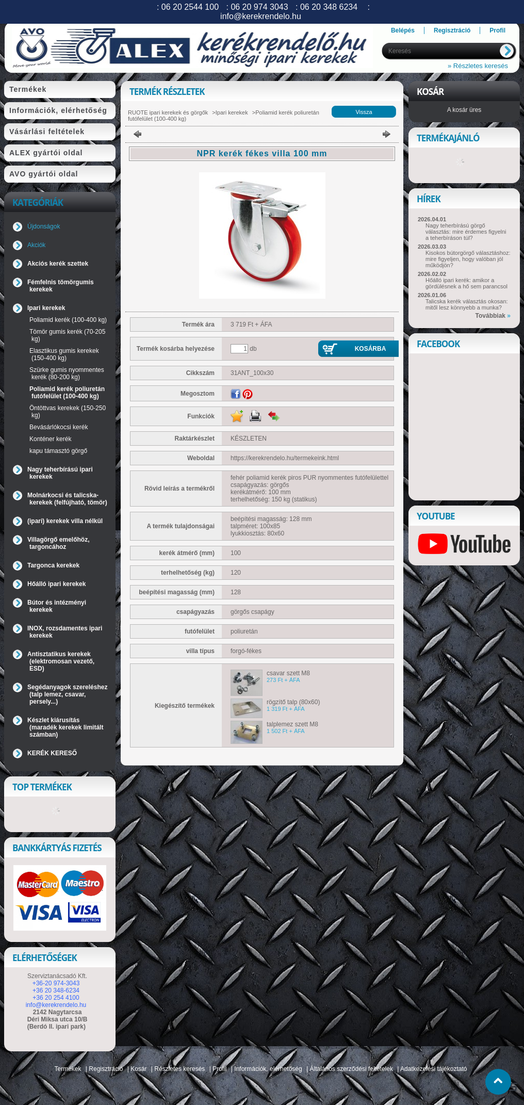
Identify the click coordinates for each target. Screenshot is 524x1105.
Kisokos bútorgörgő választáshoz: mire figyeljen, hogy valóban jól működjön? (467, 259)
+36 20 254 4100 (55, 997)
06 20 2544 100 (190, 7)
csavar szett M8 (288, 673)
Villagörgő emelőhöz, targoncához (58, 543)
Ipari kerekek (232, 112)
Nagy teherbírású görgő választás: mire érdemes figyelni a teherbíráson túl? (465, 231)
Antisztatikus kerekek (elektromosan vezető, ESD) (60, 661)
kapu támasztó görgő (58, 450)
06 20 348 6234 (328, 7)
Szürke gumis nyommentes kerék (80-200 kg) (66, 373)
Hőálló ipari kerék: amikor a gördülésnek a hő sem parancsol (466, 283)
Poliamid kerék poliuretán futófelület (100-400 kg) (67, 392)
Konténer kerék (50, 439)
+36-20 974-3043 (56, 983)
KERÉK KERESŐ (52, 753)
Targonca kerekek (53, 565)
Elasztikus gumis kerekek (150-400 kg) (64, 354)
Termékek (68, 1068)
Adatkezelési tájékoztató (433, 1068)
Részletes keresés (179, 1068)
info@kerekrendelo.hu (56, 1005)
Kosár (138, 1068)
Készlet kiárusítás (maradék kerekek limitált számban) (65, 727)
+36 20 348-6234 (55, 990)
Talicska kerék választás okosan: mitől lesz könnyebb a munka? (466, 304)
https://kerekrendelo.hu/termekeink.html (285, 458)
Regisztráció (106, 1068)
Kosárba (370, 348)
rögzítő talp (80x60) (293, 702)
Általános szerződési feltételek (351, 1068)
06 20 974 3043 (259, 7)
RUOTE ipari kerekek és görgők (168, 112)
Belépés (403, 30)
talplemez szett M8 (292, 724)
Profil (219, 1068)
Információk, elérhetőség (268, 1068)
